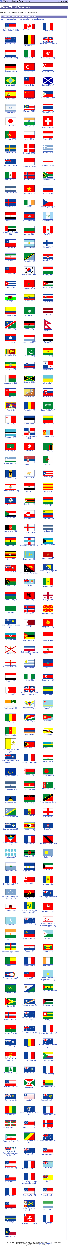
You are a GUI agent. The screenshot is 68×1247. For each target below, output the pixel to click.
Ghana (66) (10, 545)
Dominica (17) (29, 856)
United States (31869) (10, 30)
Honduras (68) (48, 531)
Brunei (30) (48, 734)
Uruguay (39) (29, 667)
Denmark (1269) (29, 153)
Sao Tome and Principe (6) (48, 991)
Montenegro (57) (48, 558)
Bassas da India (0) (29, 1168)
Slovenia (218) (29, 368)
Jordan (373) (48, 287)
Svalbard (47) (29, 613)
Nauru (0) (10, 1222)
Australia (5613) (11, 43)
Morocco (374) (29, 288)
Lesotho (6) (29, 992)
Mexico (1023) (10, 179)
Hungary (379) (48, 274)
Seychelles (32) (29, 721)
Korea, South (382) (29, 274)
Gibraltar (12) (10, 910)
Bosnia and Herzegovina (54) (48, 571)
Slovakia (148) (48, 396)
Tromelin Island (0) (11, 1196)
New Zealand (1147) (10, 165)
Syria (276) (48, 342)
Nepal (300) (48, 330)
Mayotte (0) (48, 1223)
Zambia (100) (48, 450)
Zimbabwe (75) (29, 504)
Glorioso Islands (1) (48, 1074)
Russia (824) (48, 193)
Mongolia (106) (48, 436)
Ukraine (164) (48, 383)
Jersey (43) (10, 653)
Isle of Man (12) (48, 911)
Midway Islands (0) (48, 1195)
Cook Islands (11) (29, 924)
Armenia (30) (29, 734)
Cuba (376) (10, 287)
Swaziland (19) (29, 830)
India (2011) (29, 125)
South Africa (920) (48, 179)
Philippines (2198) (48, 97)
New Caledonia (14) (10, 884)
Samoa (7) (29, 978)
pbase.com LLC (37, 1245)
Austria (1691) (48, 139)
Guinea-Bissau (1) (48, 1086)
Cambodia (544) (29, 220)
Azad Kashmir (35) (11, 708)
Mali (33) (10, 721)
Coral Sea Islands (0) (48, 1140)
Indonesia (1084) (29, 166)
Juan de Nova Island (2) (48, 1033)
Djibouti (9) (48, 938)
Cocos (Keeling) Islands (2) (48, 1046)
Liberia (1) (29, 1100)
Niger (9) (10, 939)
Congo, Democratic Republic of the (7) (48, 979)
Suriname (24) (29, 789)
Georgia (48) (48, 600)
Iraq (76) (29, 491)
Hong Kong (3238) (48, 58)
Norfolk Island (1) (10, 1073)
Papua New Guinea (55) (29, 573)
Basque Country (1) (10, 1127)
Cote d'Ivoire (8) (48, 965)
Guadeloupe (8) (29, 965)
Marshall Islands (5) (29, 1005)
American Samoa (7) (10, 978)
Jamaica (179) (29, 382)
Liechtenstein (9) (29, 938)
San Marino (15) (11, 870)
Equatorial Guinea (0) (11, 1141)
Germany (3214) (11, 71)
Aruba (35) (48, 708)
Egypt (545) (10, 220)
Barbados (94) (10, 478)
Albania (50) (29, 600)
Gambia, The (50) (10, 600)
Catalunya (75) (48, 491)
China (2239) (29, 98)
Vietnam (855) (29, 193)
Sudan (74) (11, 517)
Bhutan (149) (29, 396)
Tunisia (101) (29, 451)
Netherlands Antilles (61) (29, 545)
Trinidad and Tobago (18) (48, 843)
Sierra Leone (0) (48, 1209)
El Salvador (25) (11, 789)
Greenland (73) (29, 518)
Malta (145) (10, 423)
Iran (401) (10, 260)
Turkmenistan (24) (48, 789)
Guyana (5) (10, 1006)
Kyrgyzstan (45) (48, 627)
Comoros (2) (48, 1060)
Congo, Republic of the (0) (29, 1141)
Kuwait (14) (48, 870)
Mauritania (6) (11, 992)
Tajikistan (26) (48, 761)
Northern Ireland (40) (10, 666)
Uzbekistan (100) (10, 463)
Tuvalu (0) (48, 1168)
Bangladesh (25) (48, 775)
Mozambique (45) (29, 640)
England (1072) (48, 165)
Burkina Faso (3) (10, 1033)
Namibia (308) (10, 329)
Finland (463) (48, 247)
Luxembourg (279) (29, 342)
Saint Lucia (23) (10, 802)
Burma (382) (10, 274)
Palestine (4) (48, 1005)
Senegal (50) (48, 586)
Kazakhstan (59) (29, 559)
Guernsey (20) (48, 816)
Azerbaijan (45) (10, 639)
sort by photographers (22, 19)
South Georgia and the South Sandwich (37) (29, 693)
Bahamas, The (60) (48, 544)
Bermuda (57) (11, 572)
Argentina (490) (29, 247)
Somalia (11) (10, 925)
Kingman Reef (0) (29, 1127)
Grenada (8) (48, 951)
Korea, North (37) (48, 680)
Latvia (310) (48, 314)
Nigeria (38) (29, 680)
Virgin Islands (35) (29, 708)
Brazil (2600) (10, 85)
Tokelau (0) (29, 1154)
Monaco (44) (48, 640)
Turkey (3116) (29, 71)
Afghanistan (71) (11, 531)
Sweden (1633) (10, 152)
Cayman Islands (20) (10, 829)
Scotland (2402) (48, 85)
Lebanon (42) (48, 654)
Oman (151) (10, 396)
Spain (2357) (10, 98)
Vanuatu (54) (10, 586)
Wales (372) (10, 301)
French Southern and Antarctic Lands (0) (29, 1182)
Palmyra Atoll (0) (11, 1168)
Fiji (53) (29, 585)
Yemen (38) (10, 681)
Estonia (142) (29, 423)
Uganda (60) (10, 559)
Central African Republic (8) (11, 952)
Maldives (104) (10, 451)
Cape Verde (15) (29, 870)
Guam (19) (48, 829)
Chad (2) (29, 1047)
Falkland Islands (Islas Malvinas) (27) (10, 761)
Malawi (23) (29, 803)
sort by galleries (7, 19)
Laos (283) (11, 342)
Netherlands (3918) (11, 58)
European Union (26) (10, 776)
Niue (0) (48, 1181)
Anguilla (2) (10, 1046)
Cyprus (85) (29, 477)
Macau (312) (29, 315)
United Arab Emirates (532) (11, 233)
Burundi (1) (29, 1087)
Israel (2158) (10, 112)
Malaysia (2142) (29, 111)
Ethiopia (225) (10, 369)
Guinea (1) (11, 1114)
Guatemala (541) (48, 220)
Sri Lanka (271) (10, 355)
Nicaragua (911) (11, 192)
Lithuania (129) (48, 423)
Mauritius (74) (48, 505)
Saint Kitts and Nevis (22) (48, 803)
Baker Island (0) (11, 1208)
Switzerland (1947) (48, 127)
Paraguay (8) (29, 951)
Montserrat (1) (29, 1073)
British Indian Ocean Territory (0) (10, 1154)
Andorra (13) (48, 884)
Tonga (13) (29, 883)
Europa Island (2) (29, 1060)
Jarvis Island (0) (11, 1181)
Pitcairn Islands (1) (48, 1100)
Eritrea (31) (48, 721)
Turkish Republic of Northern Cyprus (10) (48, 925)
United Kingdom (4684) (48, 43)
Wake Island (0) (10, 1236)
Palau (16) (48, 857)
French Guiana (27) (29, 762)
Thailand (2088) (48, 112)
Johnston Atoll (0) (29, 1195)
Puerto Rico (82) (48, 477)
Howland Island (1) (11, 1086)
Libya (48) (10, 612)
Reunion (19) (29, 843)
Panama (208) (48, 369)
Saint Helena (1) (11, 1100)
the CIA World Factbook (45, 1243)
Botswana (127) (10, 437)
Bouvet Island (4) (10, 1019)
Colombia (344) (10, 315)
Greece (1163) (48, 152)
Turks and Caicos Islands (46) (10, 626)
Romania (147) (29, 410)
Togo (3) (48, 1019)
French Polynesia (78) (10, 491)
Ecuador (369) (29, 301)
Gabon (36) (48, 694)
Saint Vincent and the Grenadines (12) (29, 911)
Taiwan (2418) (29, 85)
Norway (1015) (29, 179)
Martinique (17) (10, 857)
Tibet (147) (11, 410)
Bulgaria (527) (29, 234)
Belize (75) (11, 505)
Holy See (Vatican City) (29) (10, 751)
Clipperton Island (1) (48, 1114)
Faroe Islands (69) (29, 532)
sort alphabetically (38, 19)
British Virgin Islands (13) (48, 897)
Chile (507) (11, 247)
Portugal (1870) (10, 139)
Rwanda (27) (48, 747)
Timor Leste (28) (29, 748)
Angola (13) (29, 898)
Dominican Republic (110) (29, 437)
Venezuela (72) (48, 518)
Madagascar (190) (10, 383)
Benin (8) (10, 965)
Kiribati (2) (10, 1060)
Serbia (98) (29, 464)
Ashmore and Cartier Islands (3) (29, 1018)
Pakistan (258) (29, 356)
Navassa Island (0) (48, 1154)
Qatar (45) (29, 626)
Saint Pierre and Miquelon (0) (29, 1209)
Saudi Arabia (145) (48, 410)
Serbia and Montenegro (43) (29, 653)
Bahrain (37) (10, 694)
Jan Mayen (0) (48, 1128)
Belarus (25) (29, 775)
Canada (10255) (29, 30)
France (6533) (48, 31)
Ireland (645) (29, 206)
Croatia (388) (48, 260)
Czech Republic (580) (48, 207)
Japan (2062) (10, 125)
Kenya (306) (29, 329)
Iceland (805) (10, 206)
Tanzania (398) (29, 261)
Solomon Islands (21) (11, 816)
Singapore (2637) (48, 71)
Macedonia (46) (48, 613)
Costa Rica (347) (48, 301)
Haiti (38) (48, 667)
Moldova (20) (29, 815)
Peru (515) (48, 234)
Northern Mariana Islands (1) (29, 1113)
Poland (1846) (29, 139)
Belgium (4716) (29, 45)
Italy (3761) (29, 58)
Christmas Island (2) (29, 1032)
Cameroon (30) (10, 735)
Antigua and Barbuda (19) (10, 843)
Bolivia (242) (48, 356)
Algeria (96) (48, 464)
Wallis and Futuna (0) (29, 1223)
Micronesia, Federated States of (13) (10, 897)
